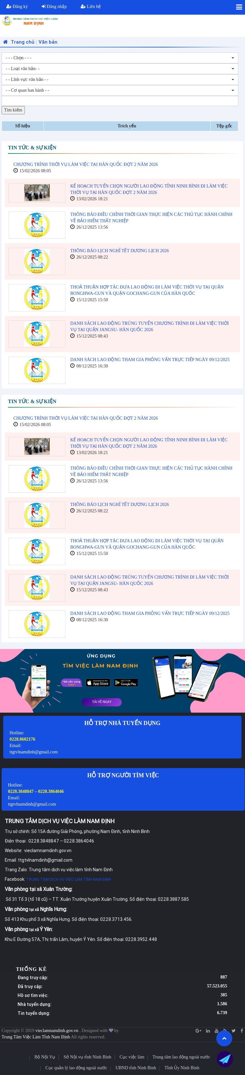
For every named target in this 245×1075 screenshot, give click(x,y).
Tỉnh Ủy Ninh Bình (181, 1067)
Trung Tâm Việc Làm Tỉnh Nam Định (36, 1037)
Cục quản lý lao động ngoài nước (76, 1067)
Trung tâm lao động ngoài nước (181, 1057)
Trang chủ (18, 42)
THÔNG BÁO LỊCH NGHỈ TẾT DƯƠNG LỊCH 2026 (119, 250)
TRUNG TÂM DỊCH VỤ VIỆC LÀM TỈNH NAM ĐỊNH (68, 879)
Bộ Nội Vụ (44, 1057)
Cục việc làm (132, 1057)
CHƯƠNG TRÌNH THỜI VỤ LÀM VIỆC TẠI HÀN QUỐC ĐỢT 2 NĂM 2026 (85, 164)
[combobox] (120, 58)
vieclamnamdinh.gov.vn (57, 1030)
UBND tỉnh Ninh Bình (135, 1067)
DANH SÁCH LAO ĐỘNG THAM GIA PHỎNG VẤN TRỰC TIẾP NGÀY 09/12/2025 (149, 359)
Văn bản (48, 42)
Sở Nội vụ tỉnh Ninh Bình (87, 1057)
